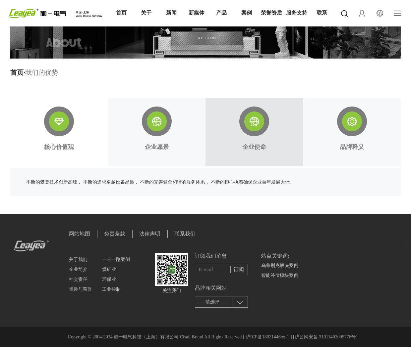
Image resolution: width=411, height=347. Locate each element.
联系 (322, 13)
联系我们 (185, 234)
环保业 (109, 279)
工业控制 (111, 289)
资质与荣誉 (80, 289)
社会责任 (78, 279)
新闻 (171, 13)
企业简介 (78, 269)
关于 (146, 13)
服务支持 (296, 13)
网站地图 (79, 234)
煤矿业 (109, 269)
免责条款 (114, 234)
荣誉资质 (271, 13)
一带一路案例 (116, 259)
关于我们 (78, 259)
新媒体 (197, 13)
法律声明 (149, 234)
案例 (246, 13)
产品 (221, 13)
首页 (121, 13)
